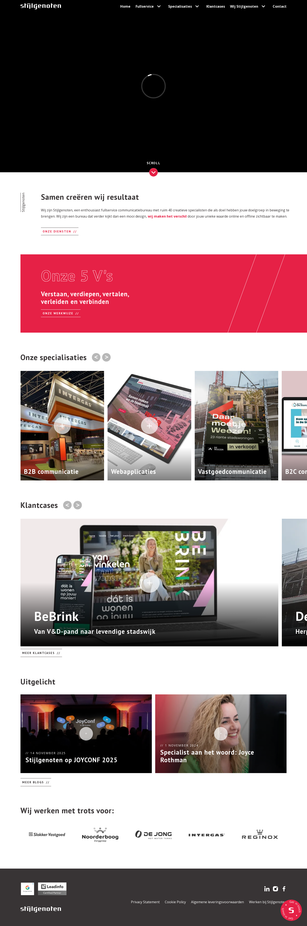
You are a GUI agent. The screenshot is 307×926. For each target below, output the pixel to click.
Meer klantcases (38, 653)
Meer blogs (33, 782)
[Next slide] (106, 357)
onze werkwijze (58, 313)
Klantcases (215, 6)
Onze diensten (57, 231)
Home (125, 6)
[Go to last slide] (67, 505)
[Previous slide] (96, 357)
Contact (280, 6)
